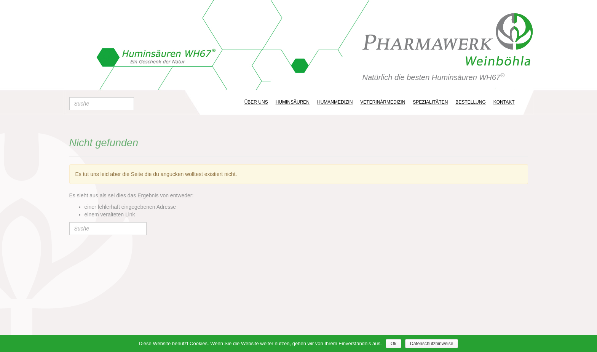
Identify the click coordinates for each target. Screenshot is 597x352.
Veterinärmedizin (382, 102)
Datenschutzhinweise (431, 343)
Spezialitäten (430, 102)
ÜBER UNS (256, 102)
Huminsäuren (293, 102)
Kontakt (504, 102)
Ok (393, 343)
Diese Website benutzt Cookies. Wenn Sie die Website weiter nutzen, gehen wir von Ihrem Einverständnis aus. (260, 343)
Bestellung (470, 102)
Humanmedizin (335, 102)
